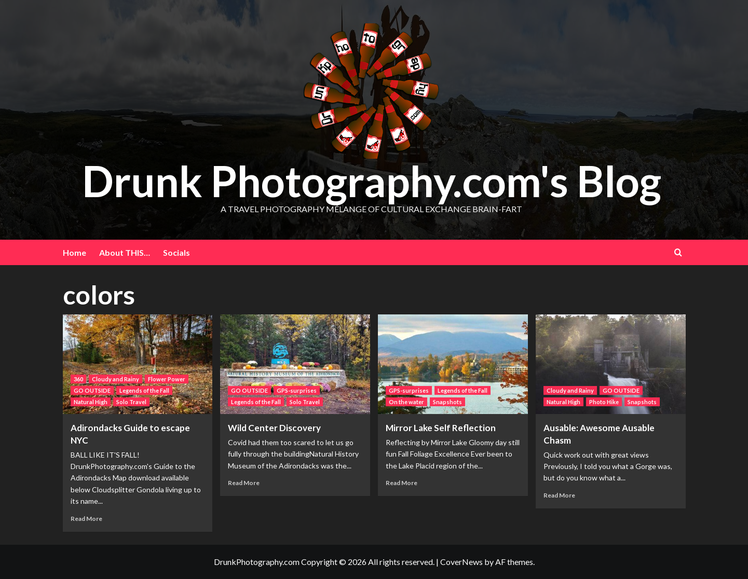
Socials (176, 252)
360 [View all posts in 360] (78, 379)
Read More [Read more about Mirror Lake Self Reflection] (401, 483)
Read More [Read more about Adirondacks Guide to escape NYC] (86, 518)
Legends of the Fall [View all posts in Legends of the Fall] (144, 390)
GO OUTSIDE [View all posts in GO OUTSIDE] (92, 390)
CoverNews (461, 562)
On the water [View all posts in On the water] (406, 401)
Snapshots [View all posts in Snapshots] (447, 401)
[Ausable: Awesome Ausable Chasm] (611, 364)
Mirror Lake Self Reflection (441, 427)
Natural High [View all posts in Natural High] (90, 401)
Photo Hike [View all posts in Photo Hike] (604, 401)
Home (74, 252)
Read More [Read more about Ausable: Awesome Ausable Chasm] (559, 495)
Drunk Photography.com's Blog (371, 180)
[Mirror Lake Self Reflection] (453, 364)
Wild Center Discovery (274, 427)
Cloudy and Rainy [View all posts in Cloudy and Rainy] (115, 379)
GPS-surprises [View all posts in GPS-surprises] (297, 390)
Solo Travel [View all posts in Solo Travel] (131, 401)
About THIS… (124, 252)
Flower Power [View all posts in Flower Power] (166, 379)
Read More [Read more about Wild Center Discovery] (244, 483)
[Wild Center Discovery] (295, 364)
